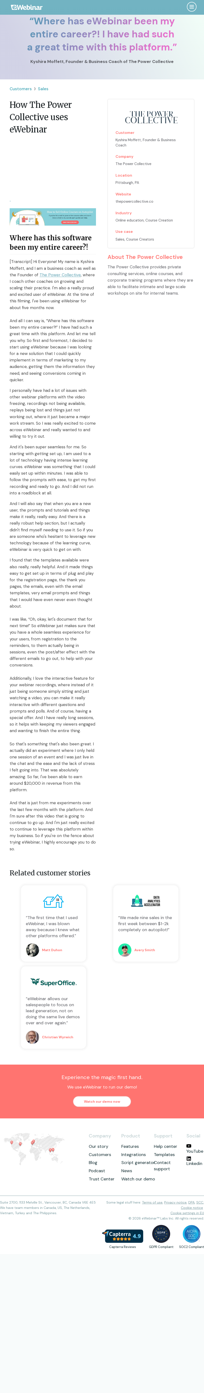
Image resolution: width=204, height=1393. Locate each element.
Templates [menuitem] (164, 1154)
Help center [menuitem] (165, 1146)
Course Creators (140, 239)
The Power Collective (60, 274)
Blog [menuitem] (93, 1162)
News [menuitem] (126, 1171)
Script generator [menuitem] (138, 1162)
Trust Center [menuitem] (102, 1179)
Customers (21, 88)
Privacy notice (175, 1202)
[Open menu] (192, 7)
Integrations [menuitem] (133, 1154)
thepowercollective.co (134, 201)
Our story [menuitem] (98, 1146)
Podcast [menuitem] (97, 1171)
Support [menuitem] (163, 1136)
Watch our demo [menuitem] (138, 1179)
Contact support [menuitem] (162, 1166)
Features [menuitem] (130, 1146)
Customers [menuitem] (100, 1154)
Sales (43, 88)
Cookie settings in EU (187, 1213)
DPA (191, 1202)
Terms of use (152, 1202)
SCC (199, 1202)
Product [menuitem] (130, 1136)
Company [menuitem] (100, 1136)
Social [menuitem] (193, 1136)
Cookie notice (192, 1208)
